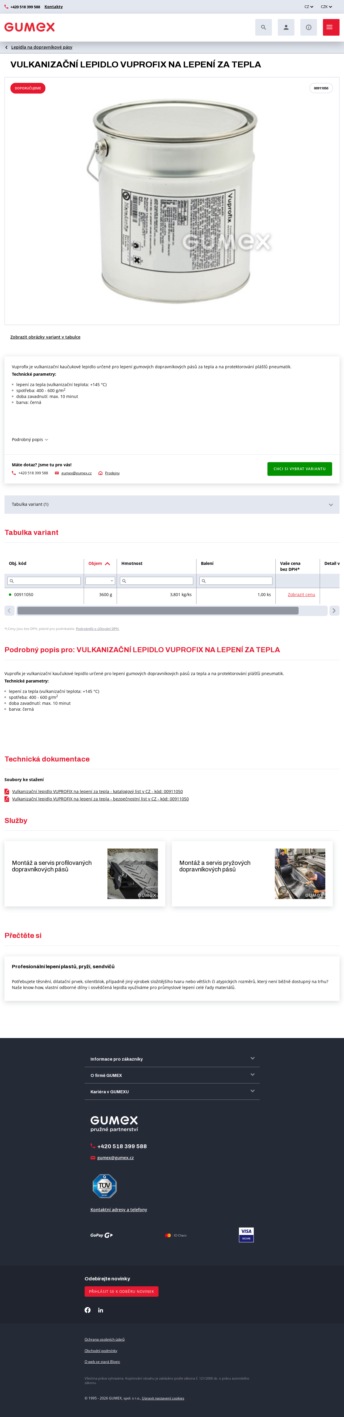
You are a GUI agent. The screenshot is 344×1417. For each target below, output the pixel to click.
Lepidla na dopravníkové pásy (41, 47)
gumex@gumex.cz (76, 473)
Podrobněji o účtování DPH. (97, 628)
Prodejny (112, 473)
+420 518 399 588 (25, 7)
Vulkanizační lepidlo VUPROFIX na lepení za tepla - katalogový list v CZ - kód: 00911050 (97, 791)
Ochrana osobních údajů (105, 1339)
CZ (307, 6)
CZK (324, 6)
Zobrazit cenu (301, 594)
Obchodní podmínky (101, 1350)
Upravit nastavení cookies (163, 1398)
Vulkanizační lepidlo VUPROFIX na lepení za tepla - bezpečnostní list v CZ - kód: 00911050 (100, 799)
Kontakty (53, 6)
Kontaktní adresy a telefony (119, 1209)
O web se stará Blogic (102, 1361)
